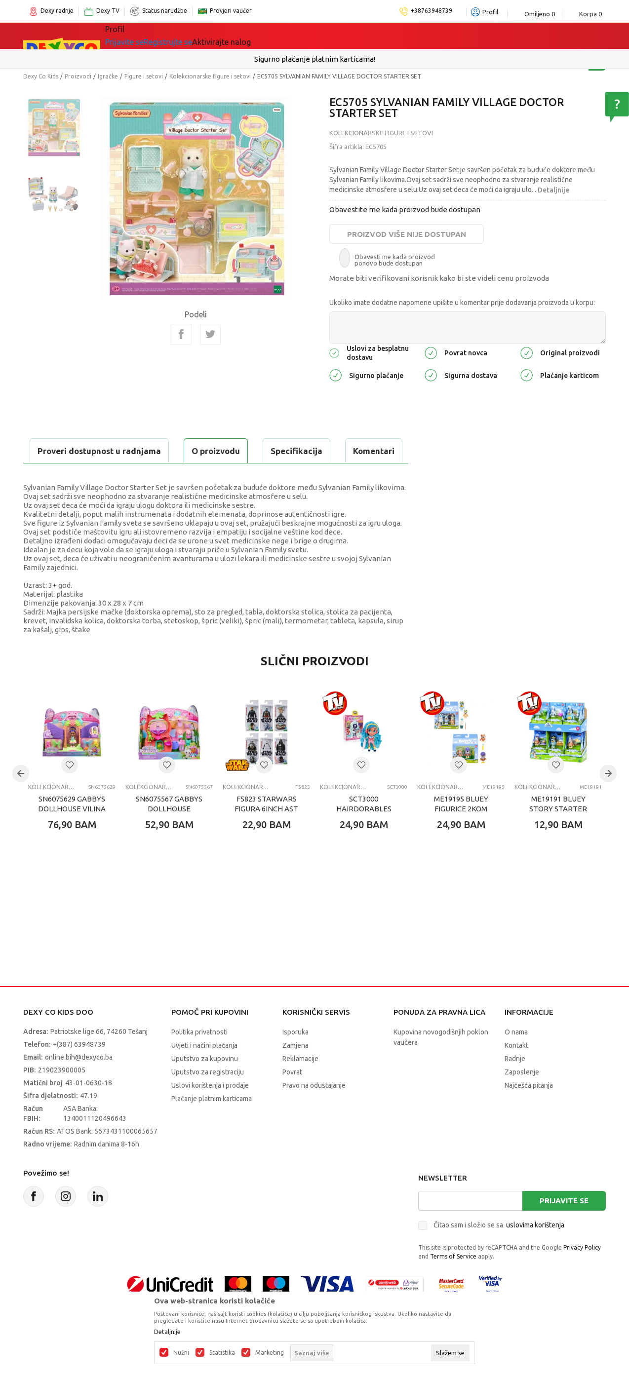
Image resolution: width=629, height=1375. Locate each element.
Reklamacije (300, 1083)
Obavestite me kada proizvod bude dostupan (404, 209)
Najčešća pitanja (529, 1110)
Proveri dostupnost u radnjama (100, 475)
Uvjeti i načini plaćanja (204, 1070)
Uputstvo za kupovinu (204, 1083)
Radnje (515, 1083)
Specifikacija (143, 451)
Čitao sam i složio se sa (498, 1249)
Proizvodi (78, 76)
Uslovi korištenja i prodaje (210, 1110)
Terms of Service (453, 1281)
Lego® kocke (244, 35)
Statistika (222, 1353)
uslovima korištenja (535, 1250)
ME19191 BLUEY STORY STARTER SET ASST (558, 833)
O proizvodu (63, 451)
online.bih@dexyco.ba (79, 1082)
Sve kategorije (139, 35)
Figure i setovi (143, 76)
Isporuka (295, 1057)
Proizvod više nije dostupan (406, 234)
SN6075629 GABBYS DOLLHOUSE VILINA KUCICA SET (72, 833)
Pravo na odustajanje (314, 1110)
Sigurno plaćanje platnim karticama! (314, 59)
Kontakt (516, 1070)
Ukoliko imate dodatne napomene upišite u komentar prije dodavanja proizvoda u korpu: (462, 302)
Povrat (292, 1097)
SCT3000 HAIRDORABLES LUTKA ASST (364, 833)
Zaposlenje (522, 1097)
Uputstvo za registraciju (207, 1097)
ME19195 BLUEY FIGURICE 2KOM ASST (461, 833)
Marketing (269, 1353)
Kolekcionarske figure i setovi (210, 76)
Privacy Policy (582, 1272)
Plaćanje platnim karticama (211, 1123)
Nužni (181, 1353)
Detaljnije (553, 190)
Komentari (220, 451)
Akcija (291, 35)
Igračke (193, 35)
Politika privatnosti (199, 1057)
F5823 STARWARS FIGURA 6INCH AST (266, 828)
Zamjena (295, 1070)
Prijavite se (564, 1225)
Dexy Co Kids (40, 76)
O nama (516, 1057)
